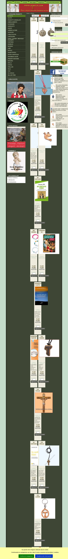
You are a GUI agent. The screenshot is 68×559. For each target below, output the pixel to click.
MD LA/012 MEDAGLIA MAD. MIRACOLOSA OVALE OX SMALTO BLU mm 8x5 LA (59, 97)
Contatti (25, 2)
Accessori (11, 24)
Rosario (10, 61)
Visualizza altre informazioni (44, 556)
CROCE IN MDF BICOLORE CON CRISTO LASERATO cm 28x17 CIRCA (61, 80)
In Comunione (12, 182)
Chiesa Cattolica (12, 177)
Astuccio (11, 32)
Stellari (10, 67)
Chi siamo (17, 2)
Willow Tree (12, 75)
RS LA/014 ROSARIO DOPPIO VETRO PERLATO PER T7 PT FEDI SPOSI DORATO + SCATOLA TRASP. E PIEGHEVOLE (60, 88)
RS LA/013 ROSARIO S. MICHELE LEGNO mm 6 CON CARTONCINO (61, 105)
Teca (9, 69)
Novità (10, 18)
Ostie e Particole (13, 54)
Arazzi (10, 28)
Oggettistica (12, 52)
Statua (10, 65)
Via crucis (11, 73)
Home (10, 2)
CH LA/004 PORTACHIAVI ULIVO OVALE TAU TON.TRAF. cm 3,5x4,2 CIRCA (60, 117)
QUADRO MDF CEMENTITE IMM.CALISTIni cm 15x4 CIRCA (60, 110)
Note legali (33, 2)
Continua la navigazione (26, 556)
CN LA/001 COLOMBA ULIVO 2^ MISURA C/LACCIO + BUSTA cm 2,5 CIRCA (62, 125)
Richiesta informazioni (52, 2)
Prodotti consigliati (14, 20)
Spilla (10, 63)
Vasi (9, 71)
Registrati (41, 2)
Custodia (11, 42)
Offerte (10, 16)
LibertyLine (11, 180)
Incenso (10, 46)
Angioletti (11, 26)
